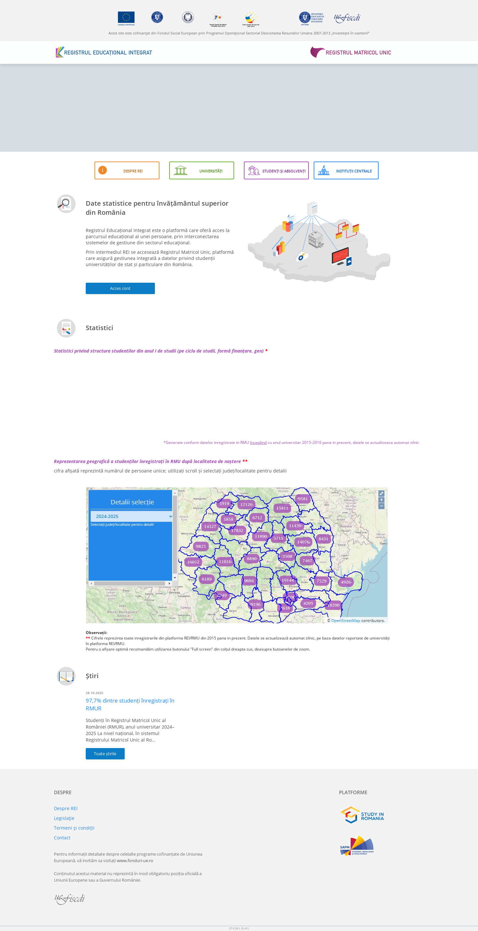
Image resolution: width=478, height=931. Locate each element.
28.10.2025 (94, 693)
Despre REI (66, 808)
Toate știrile (105, 753)
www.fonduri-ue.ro (135, 860)
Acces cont (120, 288)
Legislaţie (64, 818)
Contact (62, 837)
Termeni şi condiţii (74, 828)
